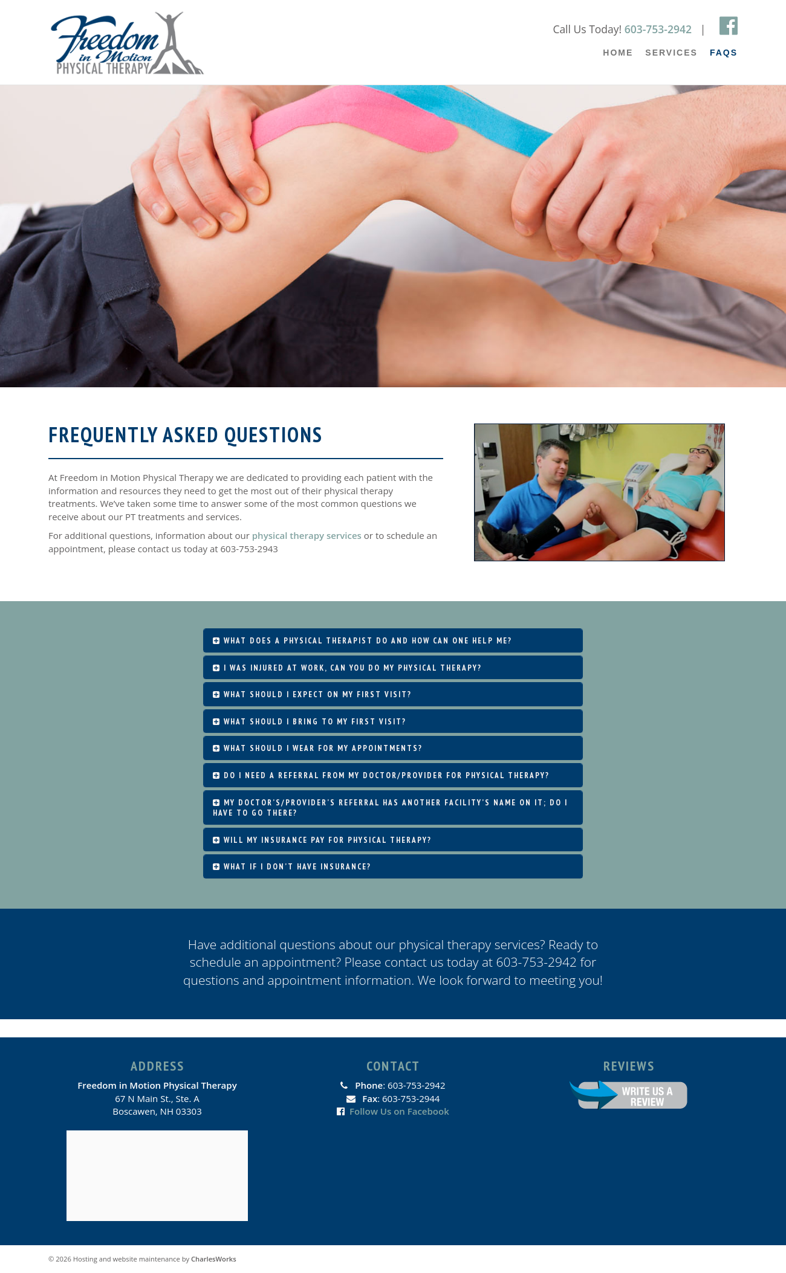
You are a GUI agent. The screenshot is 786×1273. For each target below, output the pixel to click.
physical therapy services (307, 535)
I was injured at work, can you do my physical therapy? (347, 668)
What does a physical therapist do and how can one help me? (362, 641)
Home (618, 52)
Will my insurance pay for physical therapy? (322, 840)
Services (671, 52)
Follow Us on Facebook (399, 1111)
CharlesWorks (213, 1258)
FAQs (724, 52)
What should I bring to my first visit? (309, 722)
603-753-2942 (658, 29)
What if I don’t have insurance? (292, 867)
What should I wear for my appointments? (318, 748)
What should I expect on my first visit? (312, 694)
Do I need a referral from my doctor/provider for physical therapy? (381, 775)
